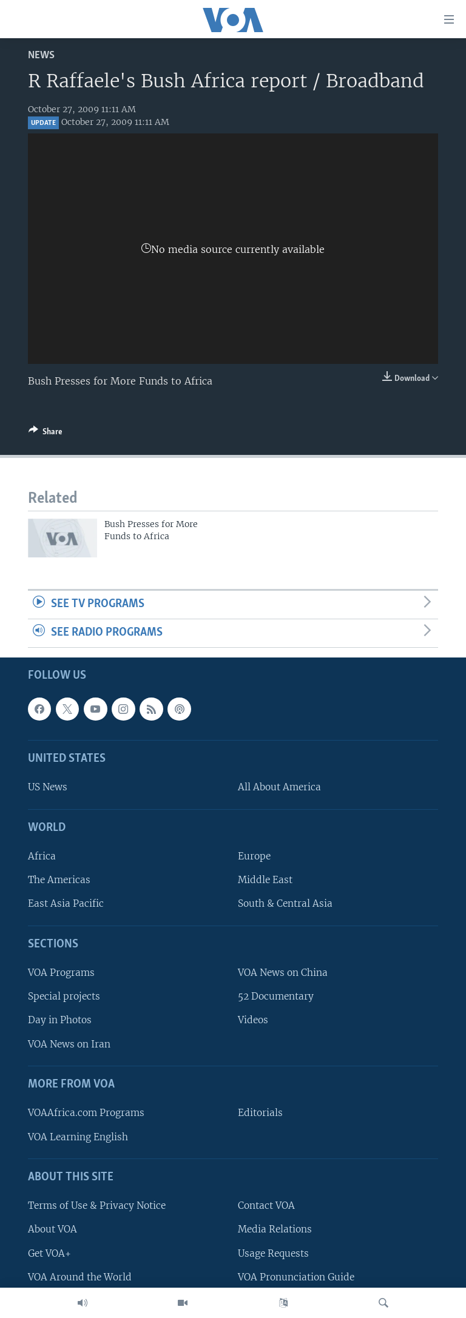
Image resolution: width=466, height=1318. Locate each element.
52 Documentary (276, 996)
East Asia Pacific (66, 903)
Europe (254, 856)
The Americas (59, 880)
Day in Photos (60, 1020)
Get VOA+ (49, 1253)
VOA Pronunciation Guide (296, 1276)
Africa (42, 856)
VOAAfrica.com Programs (86, 1112)
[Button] (45, 433)
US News (47, 787)
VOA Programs (61, 972)
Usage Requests (273, 1253)
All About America (279, 787)
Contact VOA (266, 1205)
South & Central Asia (285, 903)
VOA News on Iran (69, 1043)
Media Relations (275, 1229)
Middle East (265, 880)
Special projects (64, 996)
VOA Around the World (80, 1276)
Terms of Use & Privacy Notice (97, 1205)
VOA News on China (283, 972)
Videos (253, 1020)
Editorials (260, 1112)
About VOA (52, 1229)
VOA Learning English (78, 1136)
